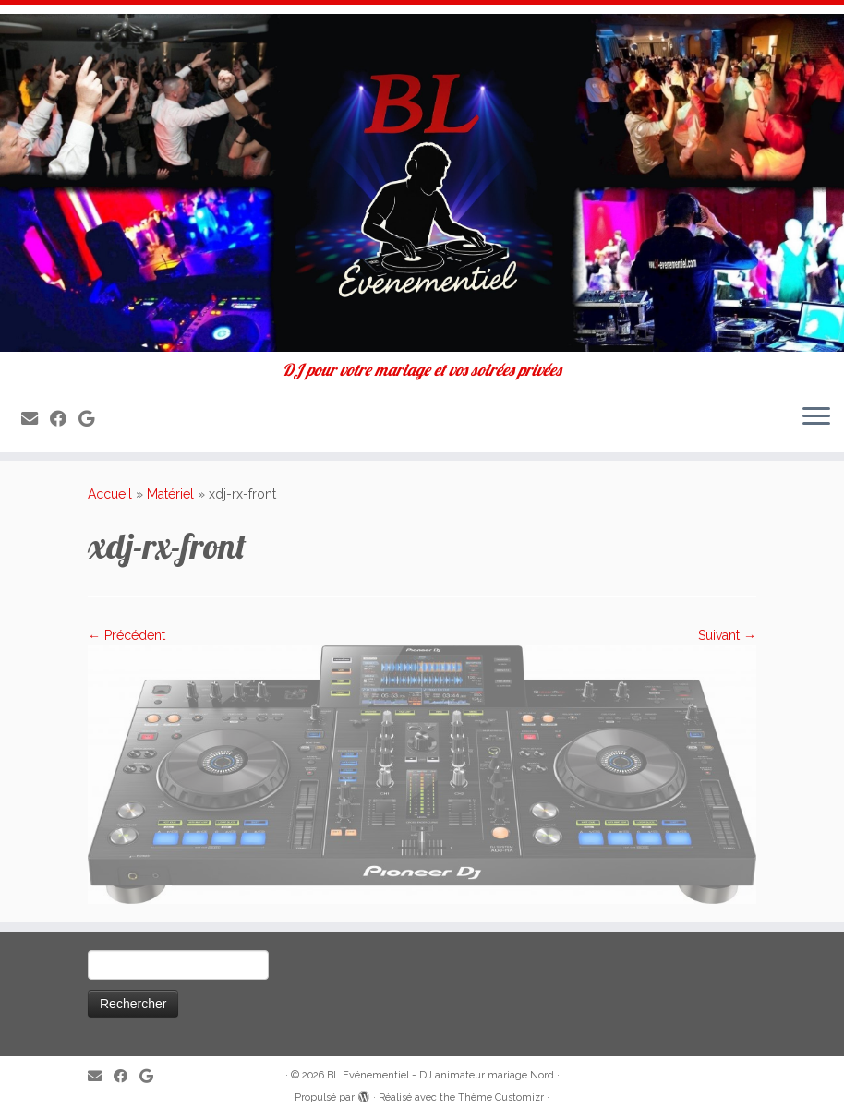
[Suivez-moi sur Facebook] (64, 418)
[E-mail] (35, 418)
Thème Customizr (501, 1097)
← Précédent (126, 635)
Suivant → (727, 635)
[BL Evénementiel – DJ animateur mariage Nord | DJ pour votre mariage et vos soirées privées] (422, 183)
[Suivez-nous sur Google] (92, 418)
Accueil (110, 494)
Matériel (170, 494)
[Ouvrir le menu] (816, 418)
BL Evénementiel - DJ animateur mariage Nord (440, 1075)
